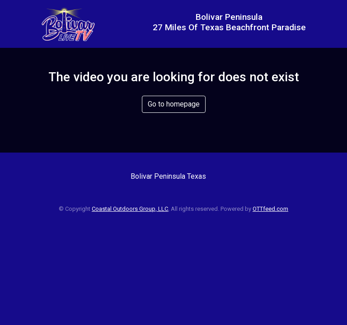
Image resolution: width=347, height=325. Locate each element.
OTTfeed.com (270, 208)
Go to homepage (174, 104)
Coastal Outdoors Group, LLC (130, 208)
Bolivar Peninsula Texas (168, 176)
